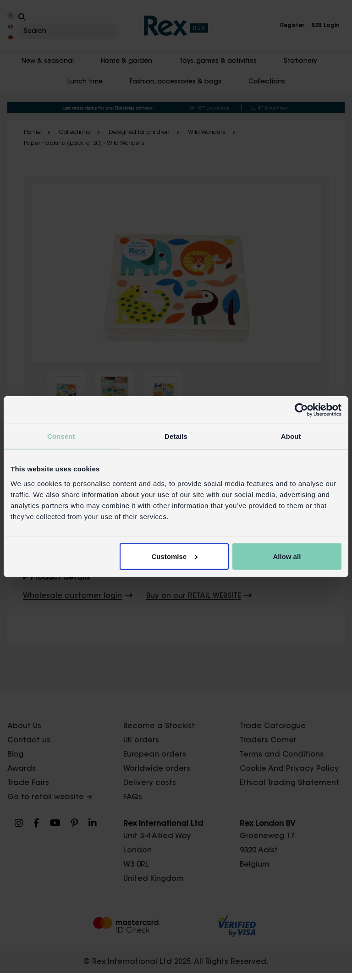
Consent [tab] (61, 436)
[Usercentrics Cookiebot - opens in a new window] (301, 410)
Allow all (287, 556)
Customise (175, 556)
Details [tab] (176, 436)
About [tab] (291, 436)
